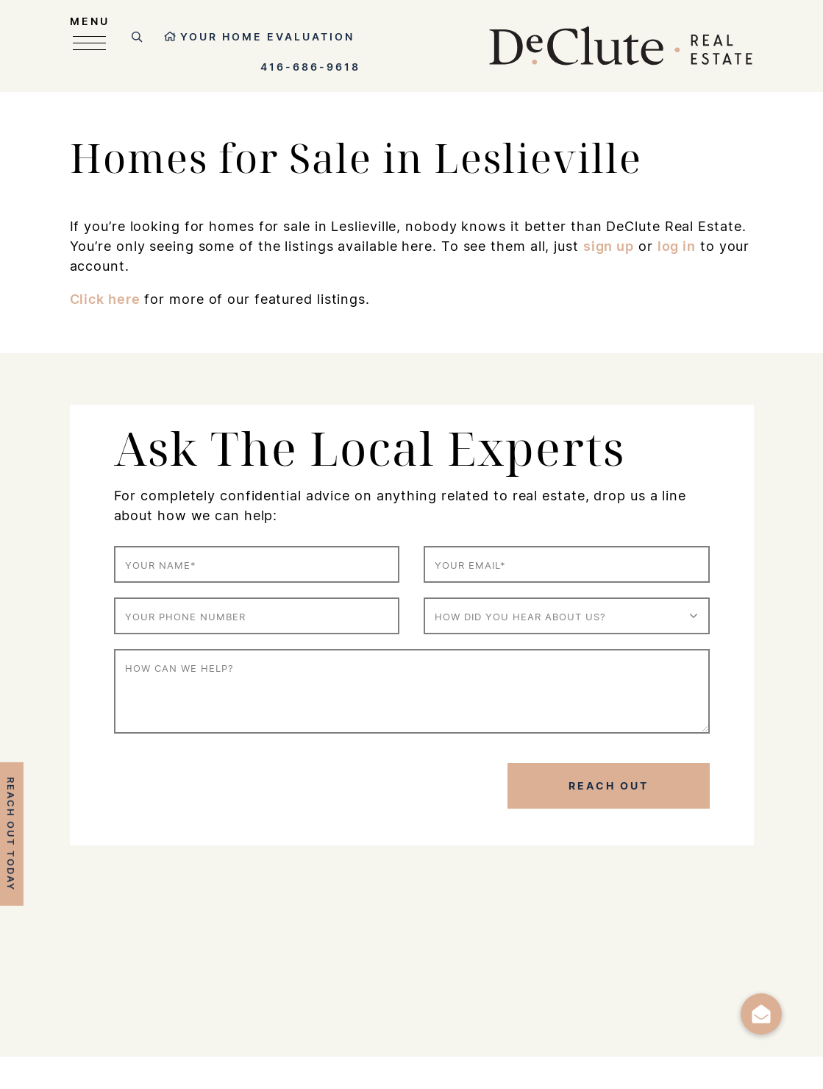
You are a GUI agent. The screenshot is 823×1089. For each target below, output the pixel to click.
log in (677, 245)
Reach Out (609, 785)
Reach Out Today (11, 834)
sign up (608, 245)
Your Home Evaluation (259, 36)
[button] (761, 1014)
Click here (105, 298)
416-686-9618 (310, 66)
